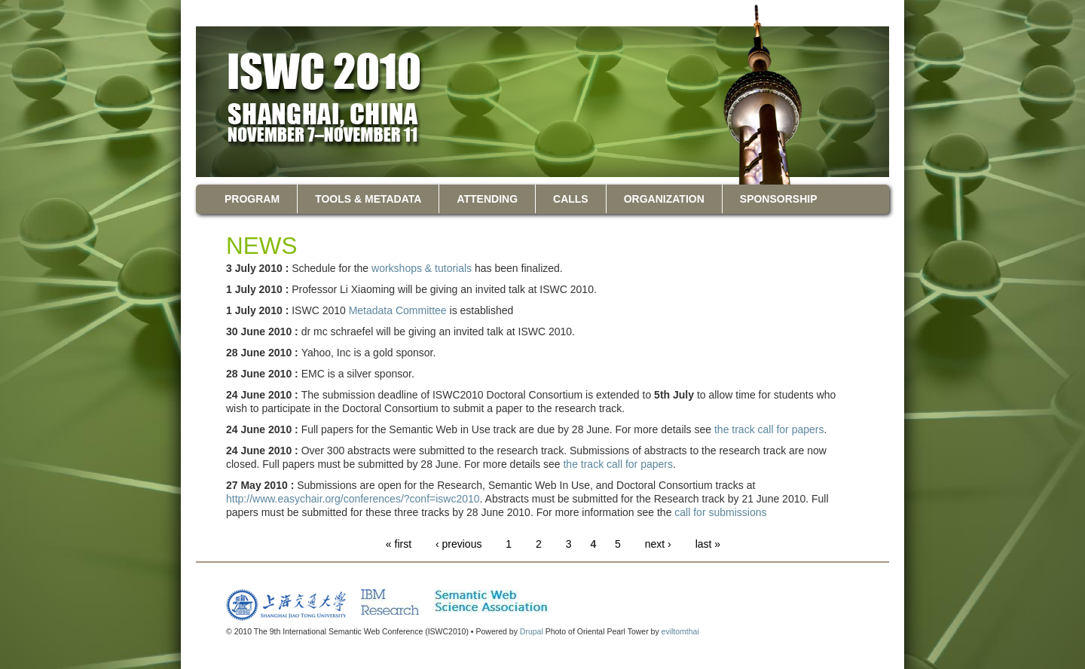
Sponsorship (779, 199)
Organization (664, 199)
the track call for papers (769, 429)
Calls (570, 199)
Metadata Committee (398, 310)
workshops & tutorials (421, 268)
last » (707, 544)
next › (658, 544)
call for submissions (720, 512)
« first (398, 544)
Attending (487, 199)
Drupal (531, 631)
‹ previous (458, 544)
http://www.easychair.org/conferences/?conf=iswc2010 (353, 499)
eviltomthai (680, 631)
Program (252, 199)
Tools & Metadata (368, 199)
